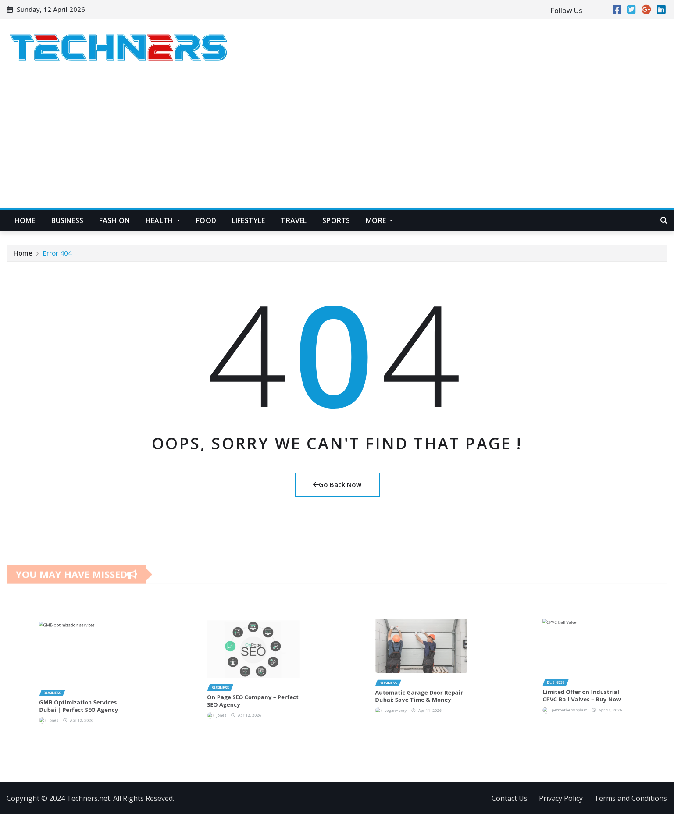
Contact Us (510, 798)
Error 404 (57, 253)
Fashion (114, 220)
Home (25, 220)
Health (163, 220)
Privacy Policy (561, 798)
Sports (336, 220)
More (379, 220)
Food (206, 220)
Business (67, 220)
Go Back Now (337, 484)
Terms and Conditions (630, 798)
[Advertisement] (337, 142)
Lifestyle (248, 220)
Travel (294, 220)
